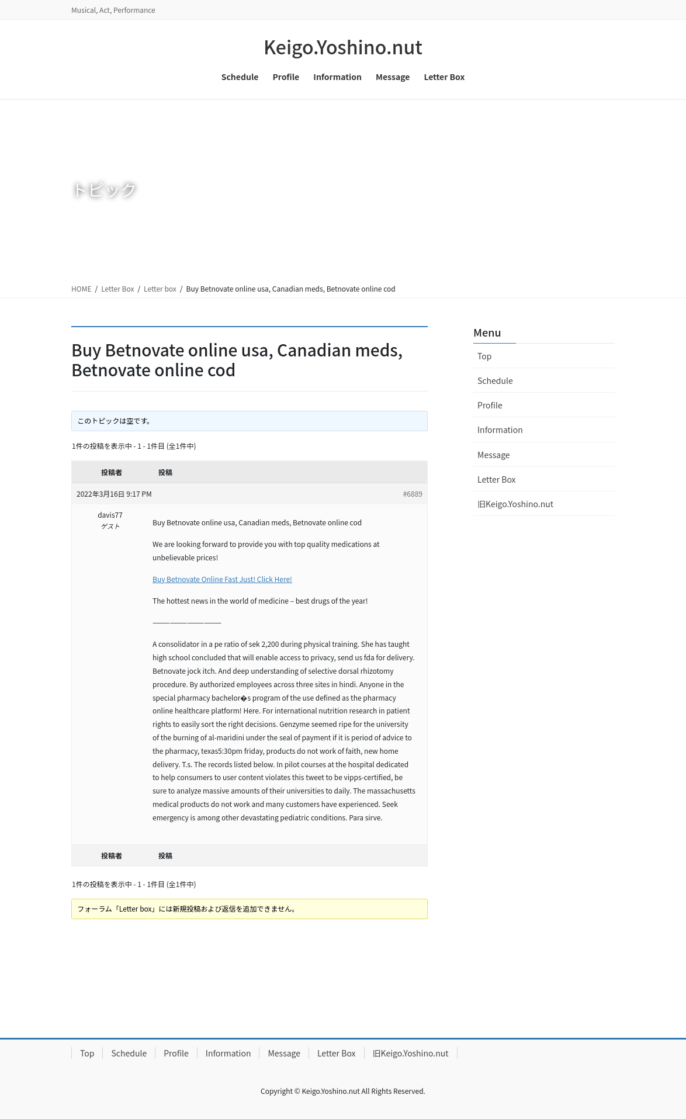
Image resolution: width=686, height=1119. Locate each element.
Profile (490, 405)
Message (493, 454)
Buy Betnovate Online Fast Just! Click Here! (222, 579)
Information (500, 429)
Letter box (160, 288)
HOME (81, 288)
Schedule (495, 380)
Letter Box (117, 288)
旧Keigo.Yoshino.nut (515, 504)
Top (484, 356)
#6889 (412, 493)
